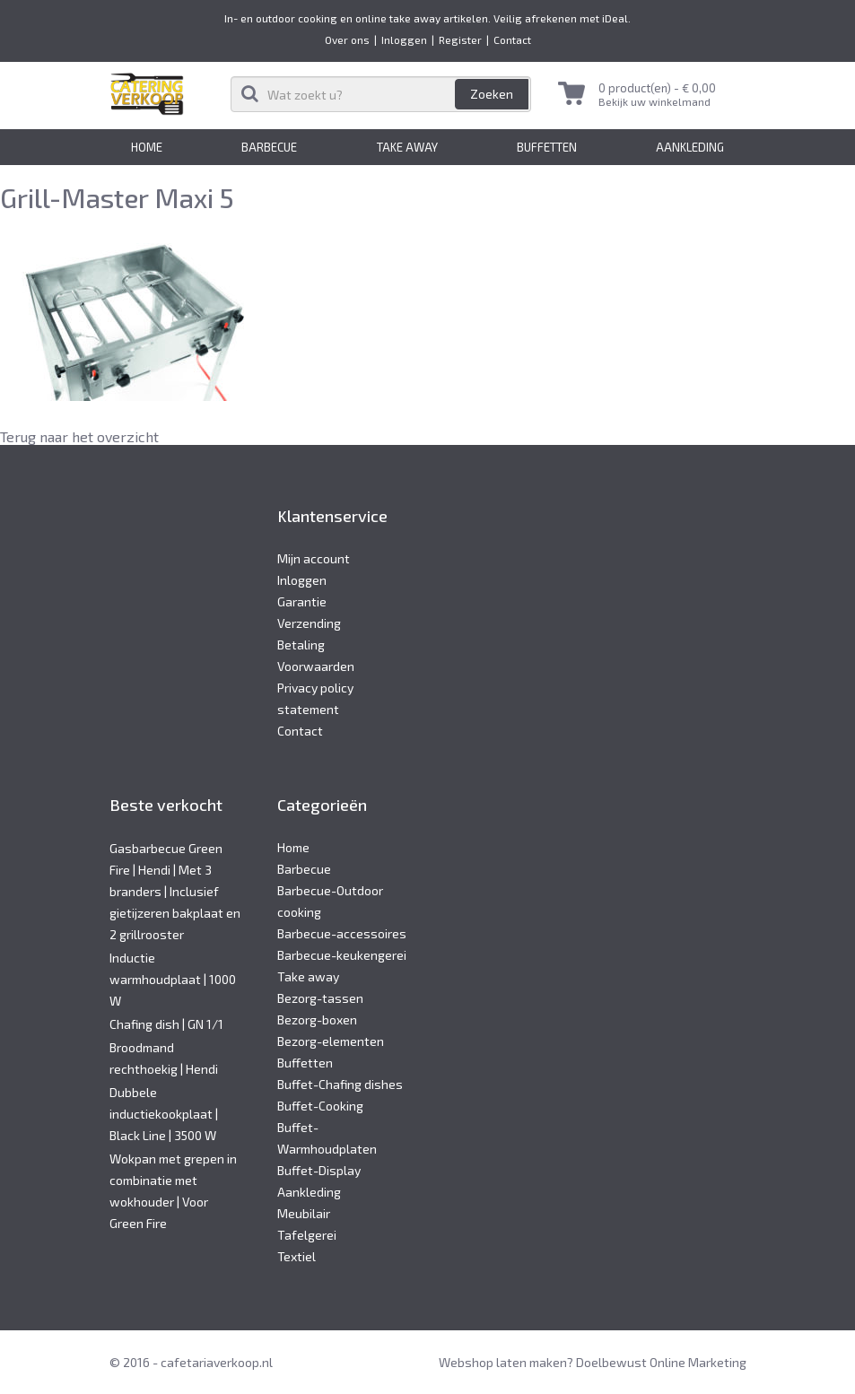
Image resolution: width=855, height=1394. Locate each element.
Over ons (347, 39)
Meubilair (303, 1213)
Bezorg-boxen (317, 1019)
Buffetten (547, 147)
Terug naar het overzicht (79, 436)
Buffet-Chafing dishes (340, 1084)
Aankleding (690, 147)
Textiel (296, 1256)
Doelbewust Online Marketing (661, 1362)
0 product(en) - (657, 88)
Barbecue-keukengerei (341, 955)
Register (460, 39)
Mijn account (313, 558)
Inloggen (404, 39)
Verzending (309, 623)
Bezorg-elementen (330, 1041)
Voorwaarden (315, 666)
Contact (512, 39)
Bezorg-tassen (320, 998)
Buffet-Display (319, 1170)
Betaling (301, 644)
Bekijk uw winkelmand (654, 101)
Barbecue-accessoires (341, 933)
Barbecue (269, 147)
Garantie (302, 601)
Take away (407, 147)
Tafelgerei (306, 1234)
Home (146, 147)
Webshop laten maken (503, 1362)
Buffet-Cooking (320, 1105)
